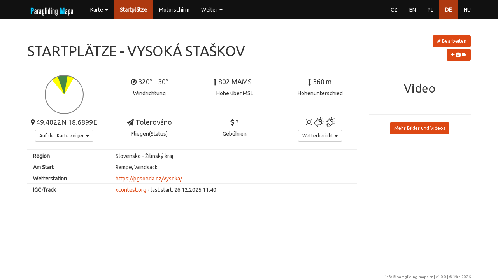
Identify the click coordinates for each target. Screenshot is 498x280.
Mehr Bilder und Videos (419, 128)
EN (412, 10)
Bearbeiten (451, 41)
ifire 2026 (462, 277)
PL (430, 10)
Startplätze (133, 10)
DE (448, 10)
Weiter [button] (212, 10)
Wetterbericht (320, 135)
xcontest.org (131, 190)
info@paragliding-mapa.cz (409, 277)
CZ (394, 10)
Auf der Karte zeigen (64, 135)
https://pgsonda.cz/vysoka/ (149, 178)
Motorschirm (174, 10)
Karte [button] (99, 10)
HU (467, 10)
